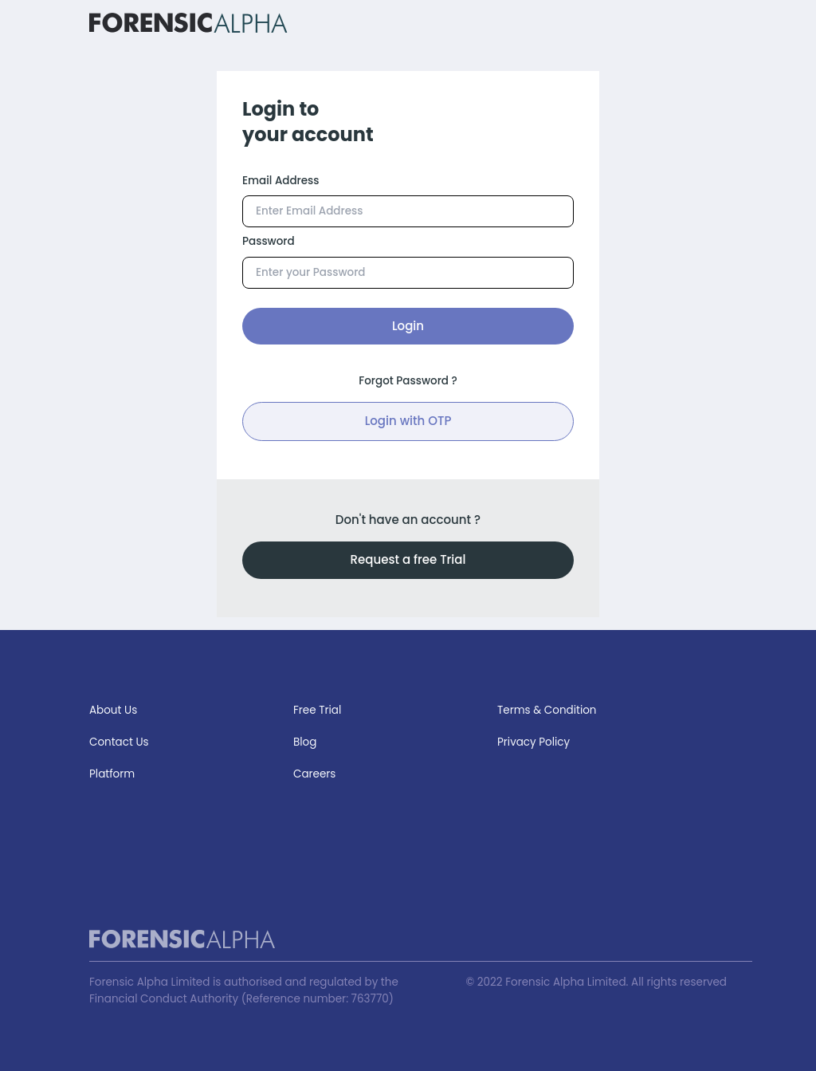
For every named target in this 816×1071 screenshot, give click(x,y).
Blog (304, 742)
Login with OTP (408, 420)
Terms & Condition (547, 710)
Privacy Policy (533, 742)
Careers (314, 774)
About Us (113, 710)
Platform (112, 774)
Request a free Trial (408, 559)
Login (408, 325)
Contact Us (119, 742)
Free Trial (317, 710)
